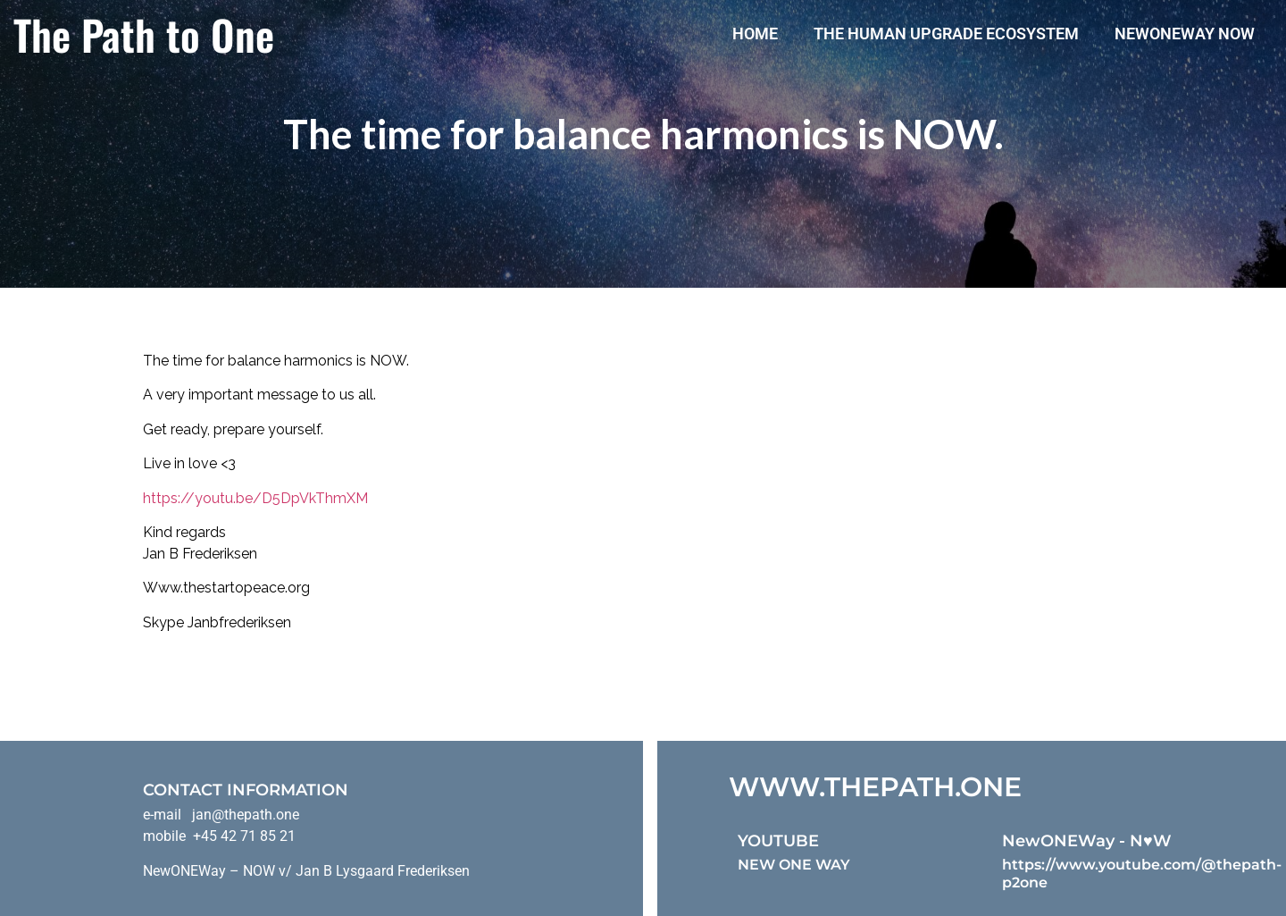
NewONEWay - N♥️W (1087, 841)
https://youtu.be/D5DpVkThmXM (255, 498)
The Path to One (143, 34)
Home (755, 33)
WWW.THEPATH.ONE (875, 786)
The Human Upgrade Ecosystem (946, 33)
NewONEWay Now (1185, 33)
